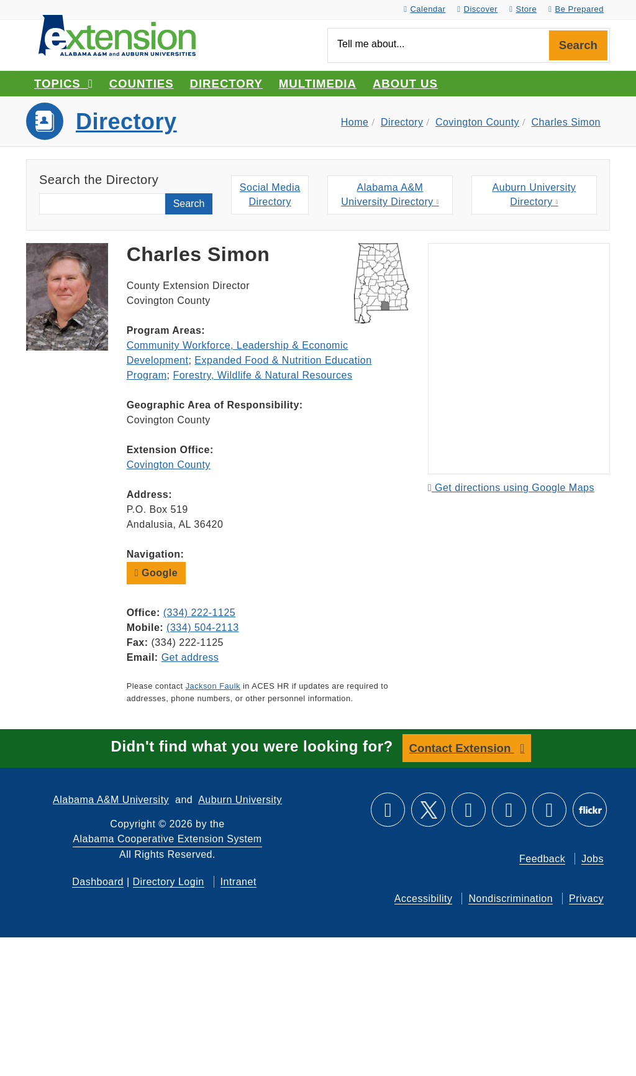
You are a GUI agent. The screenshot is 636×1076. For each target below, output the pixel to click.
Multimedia (318, 83)
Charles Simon (566, 122)
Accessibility (423, 898)
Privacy (586, 898)
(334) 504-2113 (202, 627)
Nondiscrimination (510, 898)
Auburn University (240, 799)
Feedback (542, 858)
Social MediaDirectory (270, 194)
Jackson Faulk (213, 686)
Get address (190, 657)
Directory (226, 83)
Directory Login (168, 881)
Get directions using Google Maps (511, 487)
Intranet (238, 881)
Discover (477, 9)
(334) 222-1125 (199, 612)
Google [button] (156, 573)
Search (578, 45)
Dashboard (98, 881)
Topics (63, 83)
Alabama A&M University (111, 799)
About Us (405, 83)
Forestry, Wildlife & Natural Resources (262, 375)
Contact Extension (461, 748)
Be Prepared (576, 9)
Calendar (424, 9)
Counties (141, 83)
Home (355, 122)
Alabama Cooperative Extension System (167, 839)
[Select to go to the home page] (117, 34)
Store (523, 9)
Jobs (592, 858)
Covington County (477, 122)
